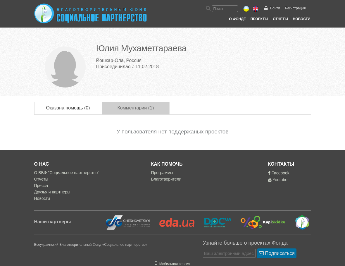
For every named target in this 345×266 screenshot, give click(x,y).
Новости (301, 19)
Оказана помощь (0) (68, 107)
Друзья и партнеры (52, 192)
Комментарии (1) (135, 107)
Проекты (259, 19)
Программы (162, 172)
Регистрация (295, 8)
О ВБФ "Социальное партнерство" (66, 172)
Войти (275, 8)
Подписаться (277, 253)
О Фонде (237, 19)
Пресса (41, 185)
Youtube (278, 179)
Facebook (278, 173)
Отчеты (280, 19)
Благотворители (166, 179)
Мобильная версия (172, 264)
